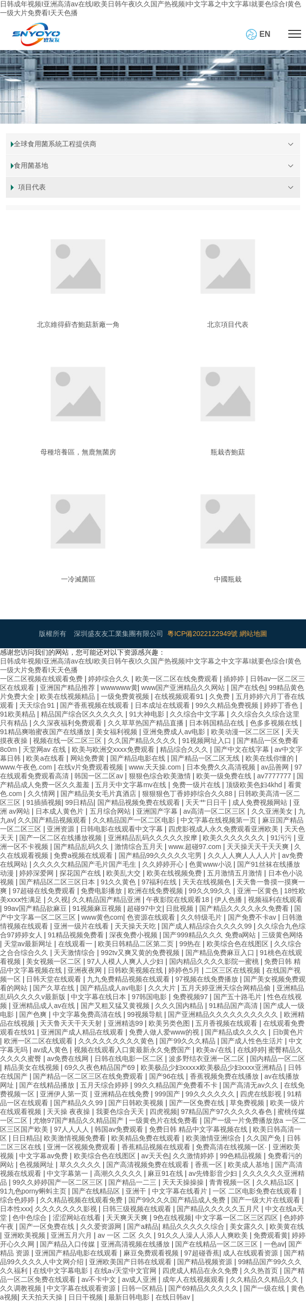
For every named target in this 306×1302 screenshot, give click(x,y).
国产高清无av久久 (251, 1085)
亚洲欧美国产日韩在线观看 (131, 1262)
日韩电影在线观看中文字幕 (122, 829)
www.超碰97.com (195, 846)
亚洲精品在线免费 (122, 1094)
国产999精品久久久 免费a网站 (210, 935)
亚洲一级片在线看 (82, 926)
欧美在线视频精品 (68, 696)
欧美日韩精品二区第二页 (137, 944)
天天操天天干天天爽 (259, 846)
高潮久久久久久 (119, 1173)
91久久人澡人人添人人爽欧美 (203, 1235)
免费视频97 (191, 997)
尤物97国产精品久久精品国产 (79, 1120)
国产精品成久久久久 (237, 1032)
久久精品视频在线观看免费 (82, 1200)
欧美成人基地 (249, 1165)
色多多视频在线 (275, 723)
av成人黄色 (51, 1050)
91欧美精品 (18, 714)
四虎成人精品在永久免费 (201, 1271)
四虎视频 (163, 1112)
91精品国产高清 (234, 1006)
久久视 (57, 899)
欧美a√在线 (214, 1050)
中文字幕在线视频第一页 (219, 820)
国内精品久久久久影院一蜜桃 (215, 961)
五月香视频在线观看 (227, 1023)
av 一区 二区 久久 (125, 1235)
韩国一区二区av (99, 776)
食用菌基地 (31, 165)
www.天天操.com (156, 767)
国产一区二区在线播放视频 (61, 838)
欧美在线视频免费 (175, 873)
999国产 (168, 1094)
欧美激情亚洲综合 (214, 1138)
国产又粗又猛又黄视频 (116, 1006)
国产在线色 (248, 687)
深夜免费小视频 (134, 935)
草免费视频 (248, 1103)
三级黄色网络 (282, 935)
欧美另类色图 (170, 1023)
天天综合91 (37, 705)
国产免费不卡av (253, 917)
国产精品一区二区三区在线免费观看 (89, 1076)
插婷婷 (234, 679)
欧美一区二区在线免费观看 (177, 679)
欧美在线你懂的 (270, 758)
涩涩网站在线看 (78, 1218)
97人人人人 (72, 1129)
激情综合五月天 (140, 846)
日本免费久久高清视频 (221, 767)
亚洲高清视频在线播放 (136, 1244)
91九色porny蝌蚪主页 (34, 1191)
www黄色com (102, 917)
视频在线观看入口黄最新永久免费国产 (133, 1050)
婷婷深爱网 (37, 873)
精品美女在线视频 (32, 1067)
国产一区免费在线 (197, 1103)
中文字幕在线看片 (180, 1191)
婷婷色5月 (185, 970)
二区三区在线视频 (233, 970)
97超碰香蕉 (201, 1253)
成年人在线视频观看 (194, 1279)
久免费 (220, 696)
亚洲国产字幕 (158, 811)
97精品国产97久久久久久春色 (227, 1112)
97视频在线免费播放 (207, 979)
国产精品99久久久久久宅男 (161, 855)
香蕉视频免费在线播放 (225, 1076)
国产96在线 (167, 1076)
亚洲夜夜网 (85, 970)
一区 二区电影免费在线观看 (256, 1191)
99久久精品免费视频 (227, 705)
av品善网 (276, 767)
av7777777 (275, 776)
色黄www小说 (211, 864)
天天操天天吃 (136, 926)
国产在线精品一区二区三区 (217, 1244)
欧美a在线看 (46, 758)
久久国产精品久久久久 (143, 740)
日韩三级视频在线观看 (137, 1209)
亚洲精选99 (126, 1023)
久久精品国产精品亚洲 (107, 899)
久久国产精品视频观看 (53, 820)
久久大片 (163, 988)
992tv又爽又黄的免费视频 (141, 953)
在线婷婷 (251, 1050)
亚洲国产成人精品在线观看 (83, 1032)
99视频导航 (145, 1014)
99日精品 (79, 802)
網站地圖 (253, 634)
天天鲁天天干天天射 (72, 1023)
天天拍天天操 (42, 1297)
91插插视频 (43, 802)
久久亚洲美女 (273, 811)
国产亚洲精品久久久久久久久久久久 (224, 1014)
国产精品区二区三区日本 (58, 882)
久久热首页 (262, 1271)
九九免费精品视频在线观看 (129, 979)
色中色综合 (30, 1218)
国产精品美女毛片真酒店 (99, 793)
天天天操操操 (184, 1182)
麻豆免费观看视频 (152, 1253)
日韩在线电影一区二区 (129, 1059)
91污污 (282, 838)
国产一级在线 (265, 1288)
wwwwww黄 (119, 687)
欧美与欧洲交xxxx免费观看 (114, 749)
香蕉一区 (209, 1165)
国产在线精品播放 (47, 1085)
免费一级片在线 (197, 785)
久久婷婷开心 (163, 864)
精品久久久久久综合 (194, 1226)
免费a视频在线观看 (84, 855)
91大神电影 (147, 714)
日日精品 (26, 1138)
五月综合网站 (111, 811)
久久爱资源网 (101, 1226)
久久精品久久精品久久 (265, 1279)
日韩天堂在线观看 (54, 979)
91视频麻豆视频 (97, 908)
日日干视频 (86, 1297)
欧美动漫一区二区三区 (246, 732)
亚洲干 (136, 1191)
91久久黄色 (119, 882)
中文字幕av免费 (44, 1156)
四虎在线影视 (261, 1094)
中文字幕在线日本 (99, 997)
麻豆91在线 (166, 1173)
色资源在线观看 (152, 917)
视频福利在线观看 (275, 899)
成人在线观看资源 (251, 1253)
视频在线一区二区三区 (68, 740)
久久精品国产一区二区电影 (134, 820)
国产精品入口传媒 (68, 1244)
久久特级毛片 (202, 917)
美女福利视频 (117, 732)
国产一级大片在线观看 (266, 1200)
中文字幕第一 (68, 1173)
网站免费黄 (88, 758)
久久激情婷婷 (194, 1156)
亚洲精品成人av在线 (44, 1006)
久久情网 (42, 793)
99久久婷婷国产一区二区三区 (58, 1182)
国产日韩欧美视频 (136, 1103)
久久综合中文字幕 (198, 714)
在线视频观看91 (179, 696)
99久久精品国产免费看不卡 (176, 1085)
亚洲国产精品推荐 (68, 687)
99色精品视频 (242, 1156)
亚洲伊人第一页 (65, 1094)
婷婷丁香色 (282, 705)
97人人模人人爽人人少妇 (126, 961)
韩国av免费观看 (119, 1129)
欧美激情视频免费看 (76, 1138)
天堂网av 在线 (45, 749)
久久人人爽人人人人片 (243, 855)
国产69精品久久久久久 (204, 1288)
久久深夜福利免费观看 (68, 723)
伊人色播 (229, 899)
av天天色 (155, 1156)
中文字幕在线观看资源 (82, 1288)
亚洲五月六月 (72, 1235)
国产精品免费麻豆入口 (220, 953)
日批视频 (180, 908)
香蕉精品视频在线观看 (157, 1147)
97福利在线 (160, 882)
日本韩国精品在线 (217, 723)
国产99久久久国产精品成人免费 (177, 1200)
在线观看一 (76, 944)
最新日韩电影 (130, 1297)
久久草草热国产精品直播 (146, 723)
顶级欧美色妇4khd (255, 785)
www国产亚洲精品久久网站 (184, 687)
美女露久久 (248, 1226)
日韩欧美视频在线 (136, 970)
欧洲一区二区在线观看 (39, 1041)
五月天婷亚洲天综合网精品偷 (227, 988)
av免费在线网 (69, 1059)
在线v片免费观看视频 (91, 767)
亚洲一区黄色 (258, 891)
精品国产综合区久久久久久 (83, 714)
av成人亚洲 (140, 1279)
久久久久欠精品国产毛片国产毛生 (85, 864)
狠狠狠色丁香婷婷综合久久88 (188, 793)
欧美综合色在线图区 (239, 944)
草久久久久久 (81, 1165)
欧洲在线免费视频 (156, 891)
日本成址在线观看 (163, 705)
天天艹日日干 (207, 802)
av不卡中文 (99, 1279)
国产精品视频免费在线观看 (139, 802)
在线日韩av (173, 1297)
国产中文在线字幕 (242, 749)
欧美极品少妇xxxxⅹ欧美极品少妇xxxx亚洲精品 (212, 1067)
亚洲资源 (61, 829)
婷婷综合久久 (109, 679)
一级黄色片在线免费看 (164, 1120)
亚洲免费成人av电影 (175, 732)
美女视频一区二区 (54, 961)
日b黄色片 (288, 1032)
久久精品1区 (276, 1182)
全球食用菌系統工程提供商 (55, 144)
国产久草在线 (54, 988)
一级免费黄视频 (126, 696)
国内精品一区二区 (277, 1059)
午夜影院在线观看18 (178, 899)
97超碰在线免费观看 (44, 891)
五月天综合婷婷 (105, 1085)
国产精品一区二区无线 (206, 758)
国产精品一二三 (133, 1182)
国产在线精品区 (97, 1191)
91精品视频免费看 (76, 935)
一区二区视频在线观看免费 (42, 679)
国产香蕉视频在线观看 (95, 705)
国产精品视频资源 (205, 1262)
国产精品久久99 (79, 1103)
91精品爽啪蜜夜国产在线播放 (46, 732)
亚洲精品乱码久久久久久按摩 (153, 838)
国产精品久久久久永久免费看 (245, 908)
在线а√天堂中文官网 (126, 1271)
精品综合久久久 (185, 749)
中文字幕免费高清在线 (88, 1014)
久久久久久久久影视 (67, 1209)
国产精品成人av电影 (112, 988)
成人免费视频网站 (260, 802)
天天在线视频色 (208, 882)
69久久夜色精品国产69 (100, 1067)
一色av (274, 1244)
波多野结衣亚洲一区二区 (207, 1059)
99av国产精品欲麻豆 (36, 908)
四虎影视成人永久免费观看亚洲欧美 (224, 829)
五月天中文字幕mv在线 (131, 785)
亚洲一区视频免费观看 (82, 1147)
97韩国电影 (150, 997)
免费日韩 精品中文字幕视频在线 (199, 1129)
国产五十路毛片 (239, 997)
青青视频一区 (230, 1182)
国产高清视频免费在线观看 (148, 1165)
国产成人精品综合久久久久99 (207, 926)
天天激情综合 (75, 953)
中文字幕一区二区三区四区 (237, 1218)
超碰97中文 (144, 908)
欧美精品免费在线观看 (146, 1138)
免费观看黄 (270, 1235)
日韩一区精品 (143, 1288)
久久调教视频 (21, 1288)
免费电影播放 (102, 891)
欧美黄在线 (287, 1226)
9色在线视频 (172, 1218)
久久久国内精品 (180, 1006)
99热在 (191, 944)
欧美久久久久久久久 (235, 838)
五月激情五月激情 (235, 873)
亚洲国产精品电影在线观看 (77, 1253)
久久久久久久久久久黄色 (117, 1041)
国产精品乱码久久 (82, 846)
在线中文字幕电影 (61, 1271)
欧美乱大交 (124, 873)
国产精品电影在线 (138, 758)
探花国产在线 (81, 873)
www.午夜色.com (27, 767)
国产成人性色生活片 (253, 1041)
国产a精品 (142, 1226)
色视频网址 (37, 1165)
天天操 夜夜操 (69, 1112)
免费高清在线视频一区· (232, 1147)
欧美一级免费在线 (224, 776)
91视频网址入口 (207, 740)
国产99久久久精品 (188, 1041)
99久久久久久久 (210, 1094)
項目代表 (32, 187)
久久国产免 (264, 1138)
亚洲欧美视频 (25, 1235)
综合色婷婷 (18, 1200)
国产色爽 (34, 1014)
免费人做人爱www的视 (165, 1032)
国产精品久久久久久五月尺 (219, 1209)
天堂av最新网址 (29, 944)
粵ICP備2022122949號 (202, 634)
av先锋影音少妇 (213, 1173)
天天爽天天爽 (128, 1218)
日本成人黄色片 (60, 811)
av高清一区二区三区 (215, 811)
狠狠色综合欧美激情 (161, 776)
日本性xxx (15, 1209)
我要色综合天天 (121, 1112)
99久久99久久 (210, 891)
